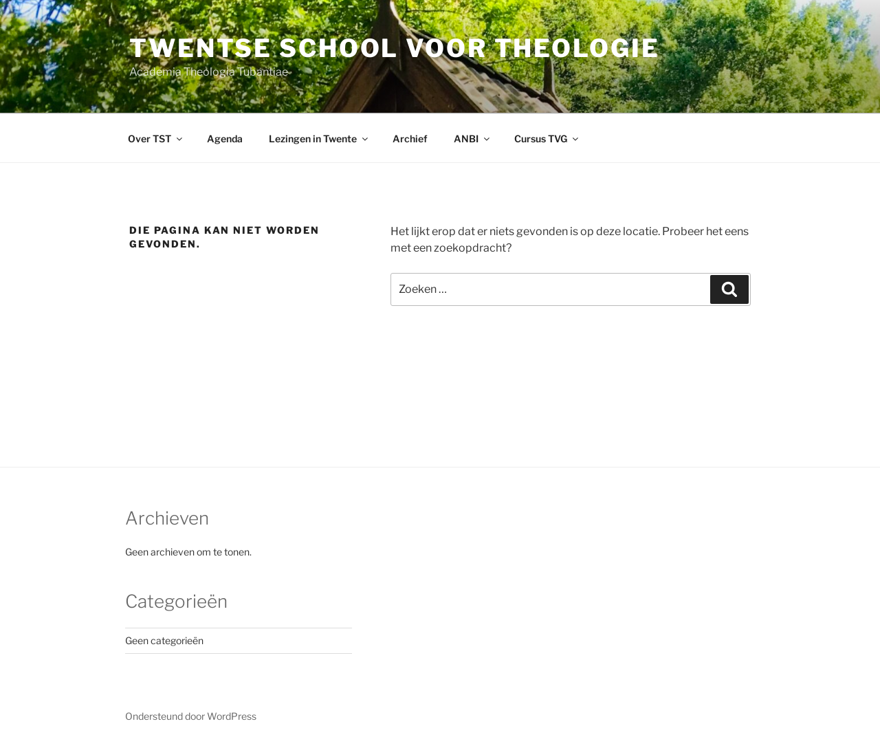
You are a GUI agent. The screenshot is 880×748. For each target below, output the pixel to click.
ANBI (473, 138)
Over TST (156, 138)
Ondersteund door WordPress (190, 716)
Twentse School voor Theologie (394, 48)
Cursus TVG (547, 138)
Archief (410, 138)
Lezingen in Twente (319, 138)
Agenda (225, 138)
